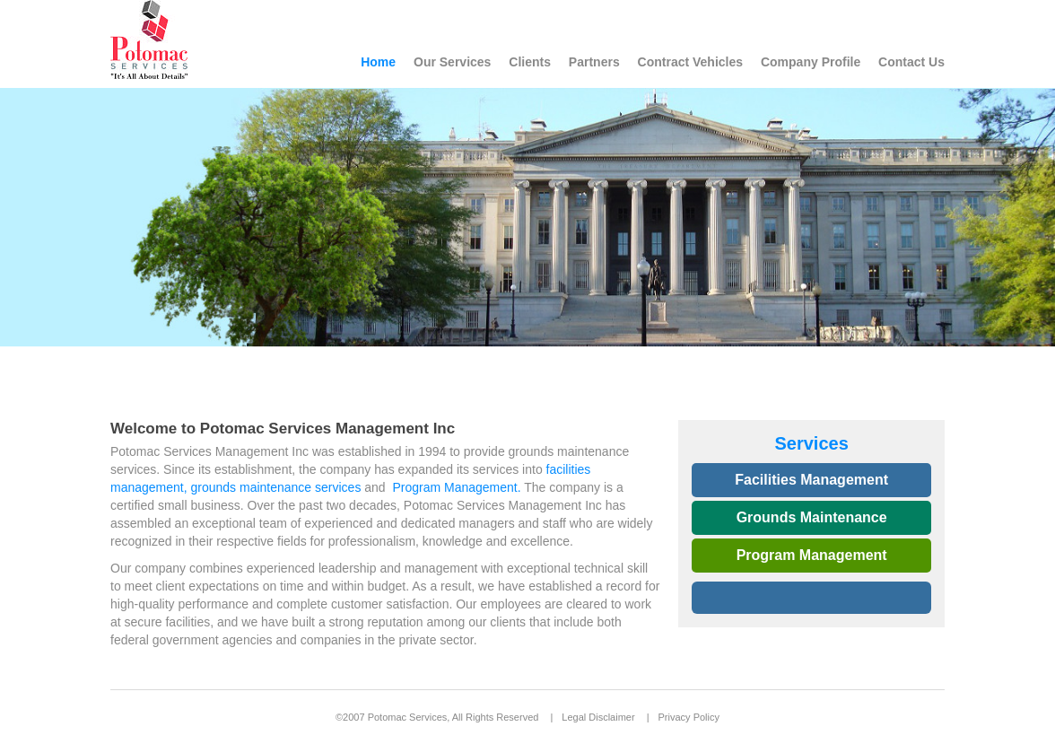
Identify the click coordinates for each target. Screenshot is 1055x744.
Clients (530, 62)
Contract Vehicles (691, 62)
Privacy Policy (688, 717)
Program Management (812, 555)
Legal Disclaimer (598, 717)
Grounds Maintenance (812, 517)
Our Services (452, 62)
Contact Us (911, 62)
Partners (594, 62)
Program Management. (456, 487)
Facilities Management (811, 479)
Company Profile (810, 62)
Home (378, 62)
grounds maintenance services (276, 487)
